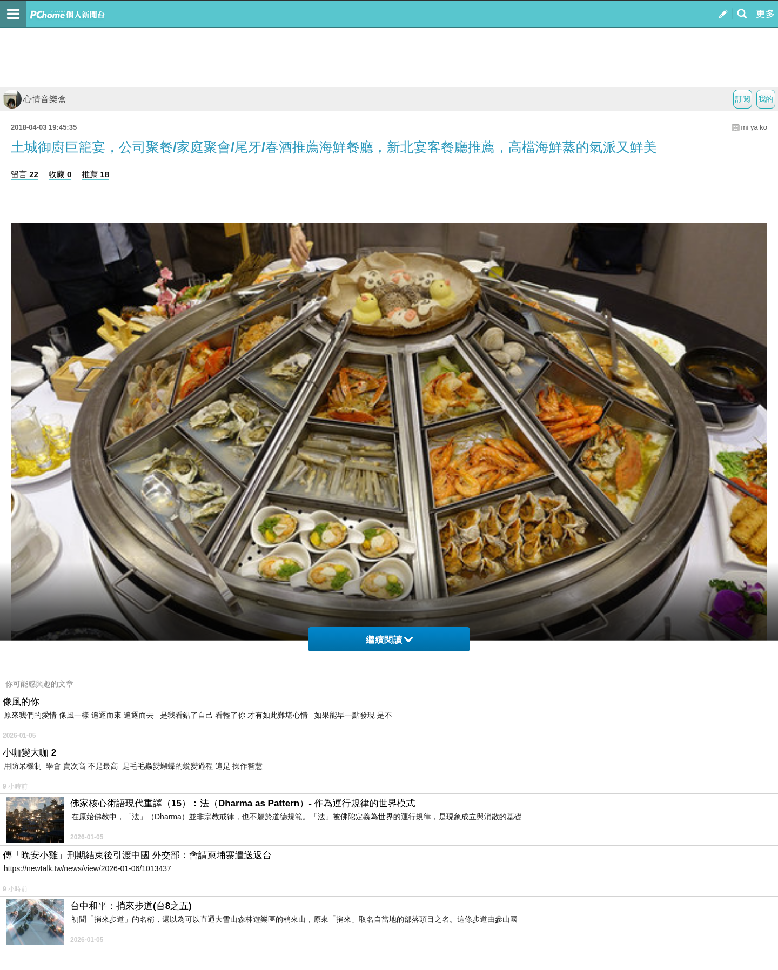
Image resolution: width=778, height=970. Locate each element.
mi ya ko (754, 127)
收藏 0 (60, 174)
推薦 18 (95, 174)
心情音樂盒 (34, 99)
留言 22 (24, 174)
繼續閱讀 (389, 640)
